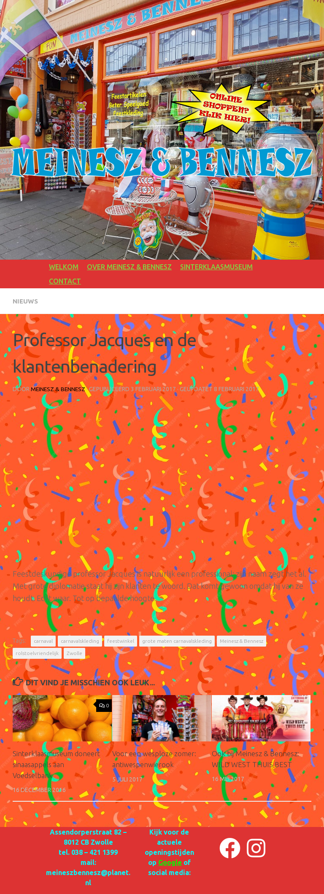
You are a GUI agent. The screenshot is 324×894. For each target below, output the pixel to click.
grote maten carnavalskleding (177, 640)
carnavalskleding (80, 640)
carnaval (43, 640)
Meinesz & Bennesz (59, 388)
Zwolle (74, 652)
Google (170, 862)
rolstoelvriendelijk (37, 652)
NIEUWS (26, 301)
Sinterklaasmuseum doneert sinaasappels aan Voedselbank (58, 764)
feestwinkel (120, 640)
